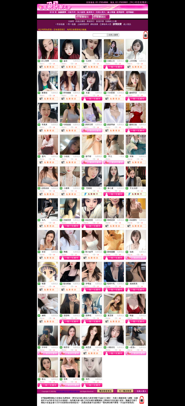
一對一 (99, 188)
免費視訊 (54, 61)
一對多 (121, 156)
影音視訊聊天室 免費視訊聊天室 (68, 391)
